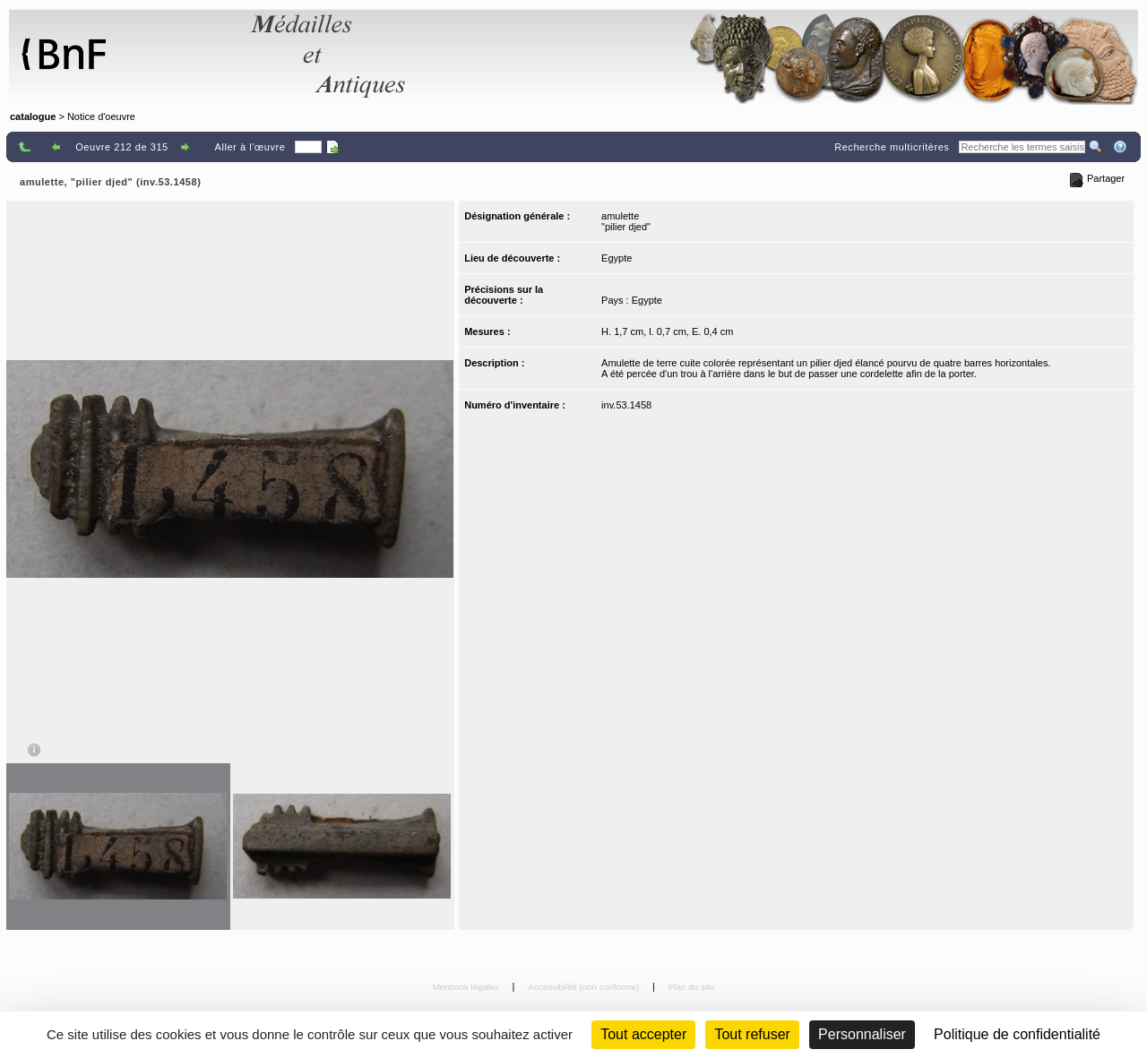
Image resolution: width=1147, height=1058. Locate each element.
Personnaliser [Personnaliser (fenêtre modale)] (862, 1034)
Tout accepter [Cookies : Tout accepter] (643, 1034)
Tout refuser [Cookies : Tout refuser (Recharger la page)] (751, 1034)
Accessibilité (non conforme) (585, 987)
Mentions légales (467, 987)
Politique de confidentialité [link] (1017, 1034)
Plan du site (691, 987)
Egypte (616, 258)
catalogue (33, 116)
